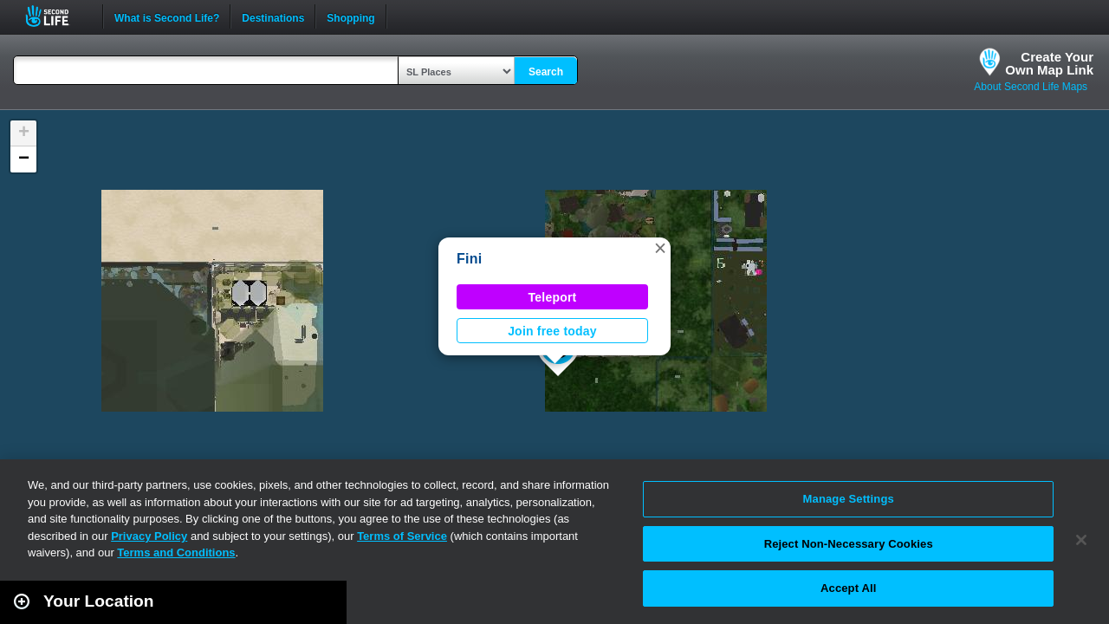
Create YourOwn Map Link (1049, 63)
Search (546, 72)
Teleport (553, 297)
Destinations (273, 16)
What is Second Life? (166, 16)
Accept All (848, 588)
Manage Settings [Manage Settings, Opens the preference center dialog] (848, 498)
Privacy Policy (149, 536)
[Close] (1081, 540)
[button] (660, 247)
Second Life (56, 16)
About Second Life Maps (1030, 87)
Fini (469, 258)
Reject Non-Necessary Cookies (848, 543)
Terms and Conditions (176, 552)
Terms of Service (402, 536)
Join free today (552, 331)
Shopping (350, 16)
